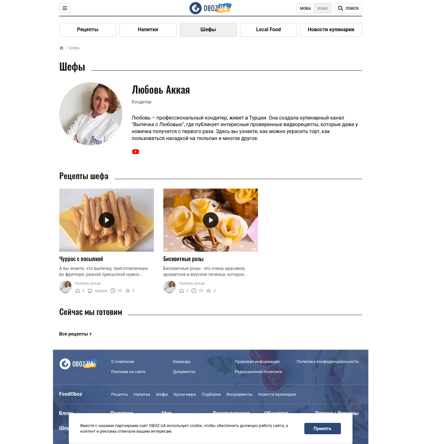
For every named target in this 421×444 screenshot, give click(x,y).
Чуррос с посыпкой (81, 258)
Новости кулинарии (331, 29)
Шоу (64, 428)
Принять (322, 428)
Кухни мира (185, 394)
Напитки (148, 29)
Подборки (211, 394)
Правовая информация (257, 361)
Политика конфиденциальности (328, 361)
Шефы (208, 29)
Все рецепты (73, 334)
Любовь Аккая (88, 283)
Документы (184, 371)
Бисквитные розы (183, 258)
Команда (181, 361)
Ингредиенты (239, 394)
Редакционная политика (258, 371)
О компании (122, 361)
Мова (305, 8)
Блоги (66, 413)
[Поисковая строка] (348, 8)
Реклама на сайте (128, 371)
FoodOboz (70, 394)
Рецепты (87, 29)
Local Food (268, 29)
